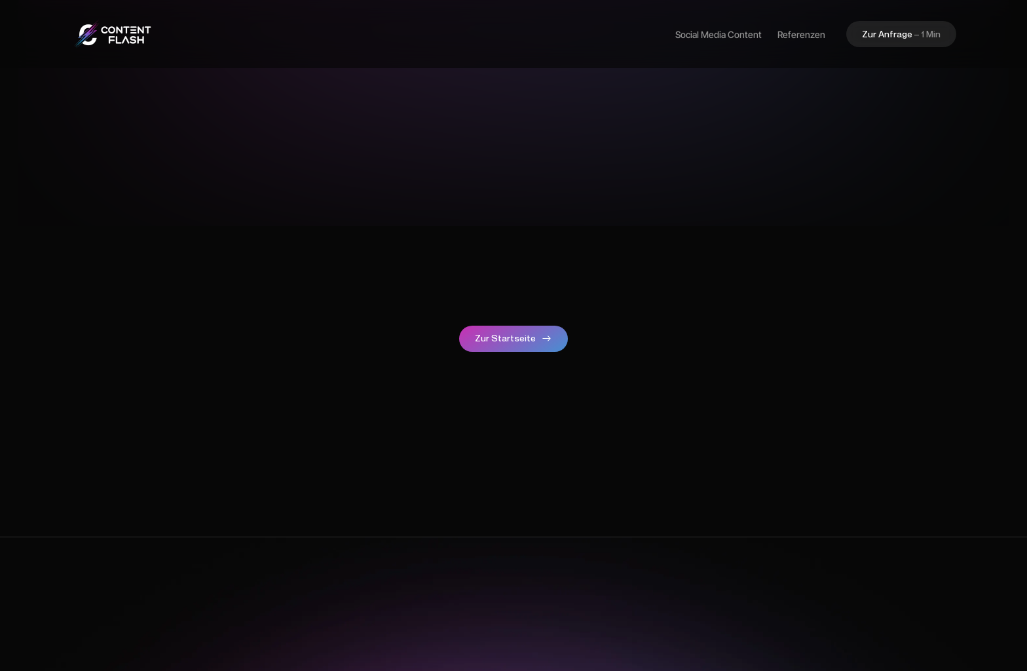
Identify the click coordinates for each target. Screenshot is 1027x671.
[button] (901, 34)
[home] (112, 34)
